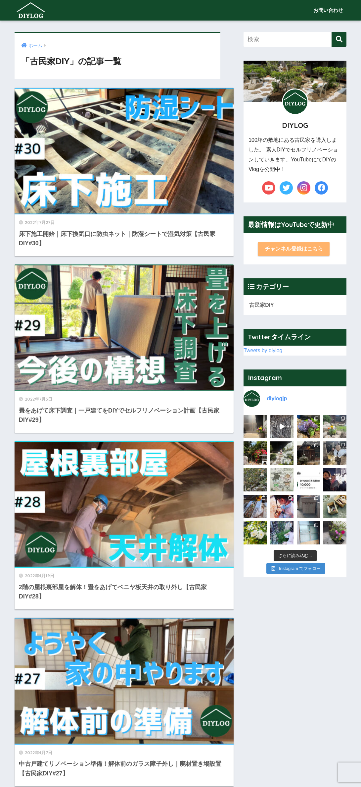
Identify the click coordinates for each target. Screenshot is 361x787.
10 (170, 704)
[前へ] (59, 704)
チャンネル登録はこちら (294, 249)
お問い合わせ (328, 10)
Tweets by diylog (264, 352)
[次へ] (189, 704)
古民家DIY (262, 306)
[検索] (339, 39)
